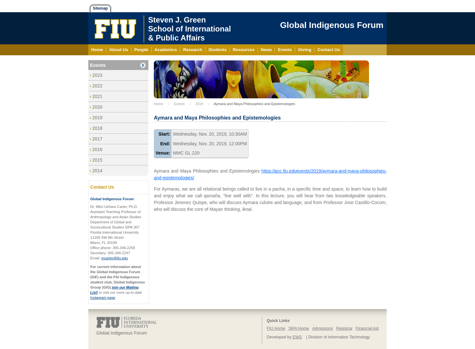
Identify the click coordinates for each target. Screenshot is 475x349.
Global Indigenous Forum (331, 25)
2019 (97, 117)
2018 (97, 128)
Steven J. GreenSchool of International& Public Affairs (189, 28)
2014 (97, 170)
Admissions (322, 328)
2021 (97, 96)
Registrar (344, 328)
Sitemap (100, 8)
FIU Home (276, 328)
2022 (97, 85)
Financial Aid (367, 328)
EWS (297, 337)
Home (158, 104)
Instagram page (102, 298)
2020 (97, 107)
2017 (97, 138)
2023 (97, 75)
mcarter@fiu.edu (114, 258)
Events (98, 65)
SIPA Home (298, 328)
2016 (97, 149)
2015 (97, 160)
